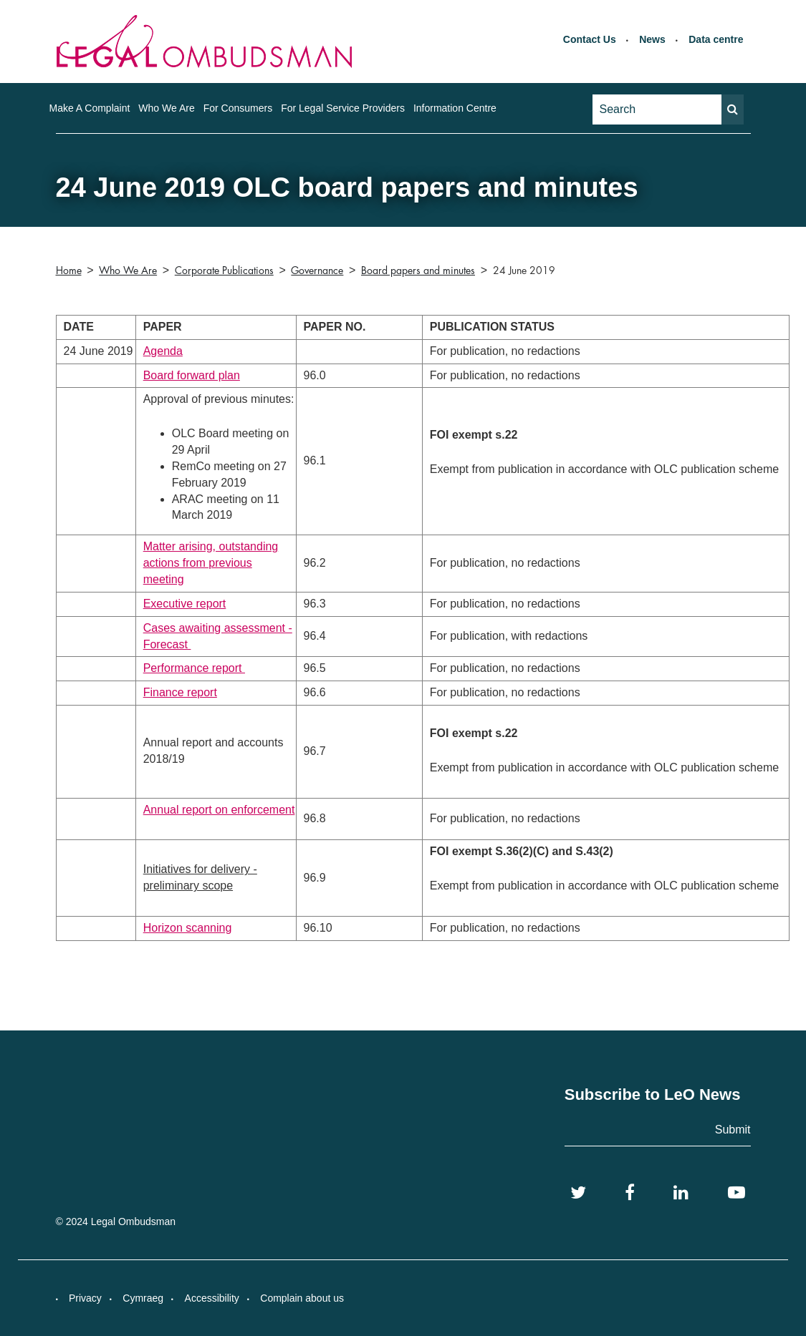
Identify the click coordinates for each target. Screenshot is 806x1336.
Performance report (194, 668)
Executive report (184, 604)
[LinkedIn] (681, 1193)
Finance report (180, 692)
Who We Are (166, 108)
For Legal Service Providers (343, 108)
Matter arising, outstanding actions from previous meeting (211, 562)
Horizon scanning (187, 928)
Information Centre (454, 108)
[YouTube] (736, 1193)
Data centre (716, 39)
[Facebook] (630, 1193)
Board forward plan (191, 375)
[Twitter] (578, 1193)
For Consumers (237, 108)
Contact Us (589, 39)
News (652, 39)
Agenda (163, 351)
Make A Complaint (89, 108)
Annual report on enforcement (219, 810)
